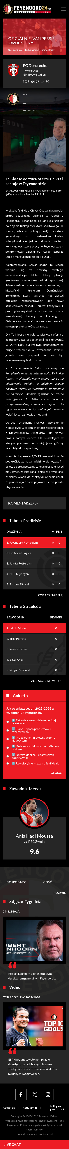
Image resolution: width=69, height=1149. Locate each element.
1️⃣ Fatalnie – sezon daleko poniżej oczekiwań (34, 722)
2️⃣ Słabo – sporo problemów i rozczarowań (31, 730)
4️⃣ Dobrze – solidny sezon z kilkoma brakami (35, 748)
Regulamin (30, 1107)
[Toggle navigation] (63, 9)
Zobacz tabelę (50, 595)
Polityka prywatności (55, 1107)
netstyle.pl (46, 1133)
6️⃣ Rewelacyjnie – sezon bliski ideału (35, 763)
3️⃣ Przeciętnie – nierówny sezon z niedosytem (33, 739)
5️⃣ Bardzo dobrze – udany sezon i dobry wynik (33, 756)
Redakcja (9, 1107)
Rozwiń (60, 892)
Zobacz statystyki (47, 680)
